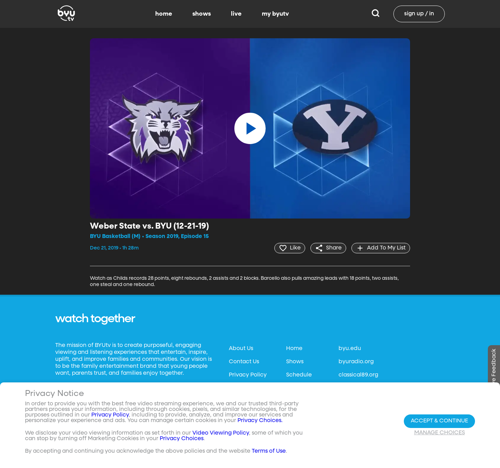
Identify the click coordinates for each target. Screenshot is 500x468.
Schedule (299, 375)
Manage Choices (439, 433)
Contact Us (244, 362)
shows (201, 14)
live (236, 14)
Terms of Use (269, 451)
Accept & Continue (439, 421)
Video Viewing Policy (220, 433)
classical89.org (358, 375)
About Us (241, 348)
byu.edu (350, 348)
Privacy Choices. (260, 420)
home (163, 14)
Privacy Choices (181, 439)
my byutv (275, 14)
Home (294, 348)
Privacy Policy (248, 375)
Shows (294, 362)
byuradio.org (356, 362)
